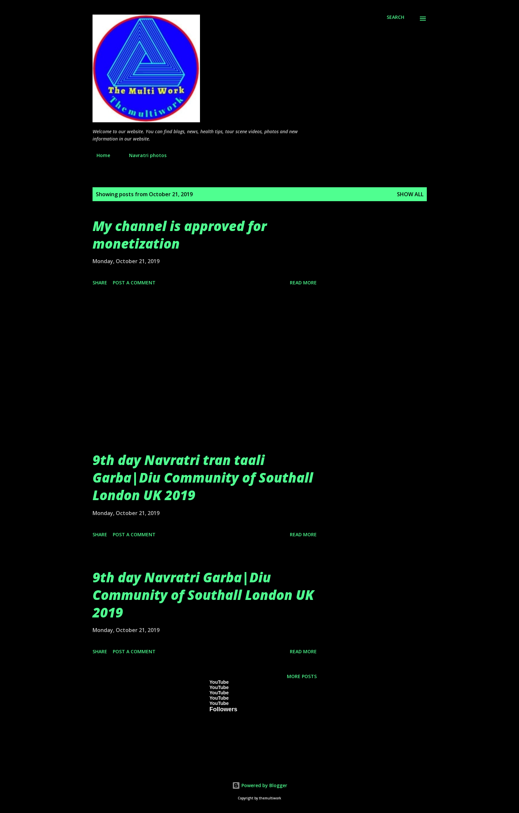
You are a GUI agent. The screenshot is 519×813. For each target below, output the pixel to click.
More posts (302, 676)
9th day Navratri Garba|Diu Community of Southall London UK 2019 (203, 595)
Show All (410, 194)
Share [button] (100, 282)
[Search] (395, 17)
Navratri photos (143, 155)
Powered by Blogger (259, 785)
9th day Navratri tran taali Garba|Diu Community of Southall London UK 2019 (203, 477)
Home (99, 155)
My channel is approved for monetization (180, 235)
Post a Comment (134, 282)
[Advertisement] (205, 376)
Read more (303, 282)
